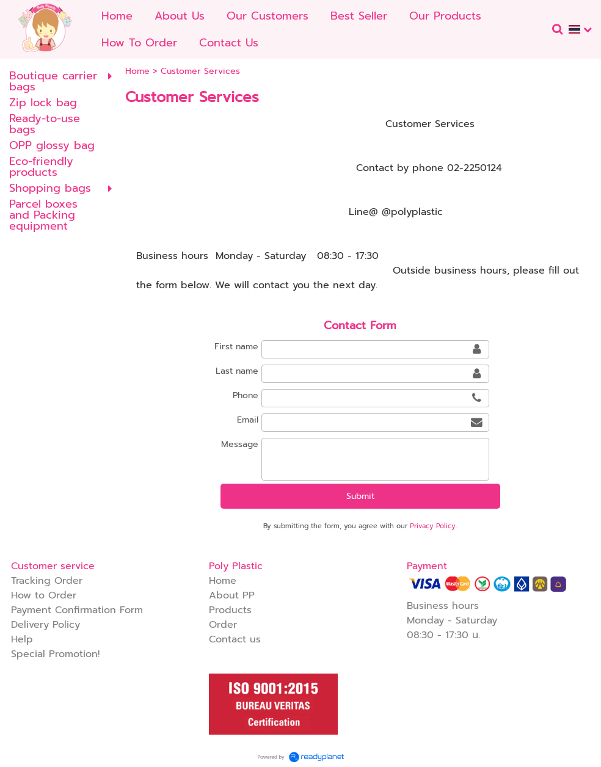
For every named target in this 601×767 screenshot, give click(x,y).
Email (247, 419)
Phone (245, 395)
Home (137, 71)
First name (236, 346)
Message (239, 444)
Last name (237, 371)
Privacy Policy (433, 526)
